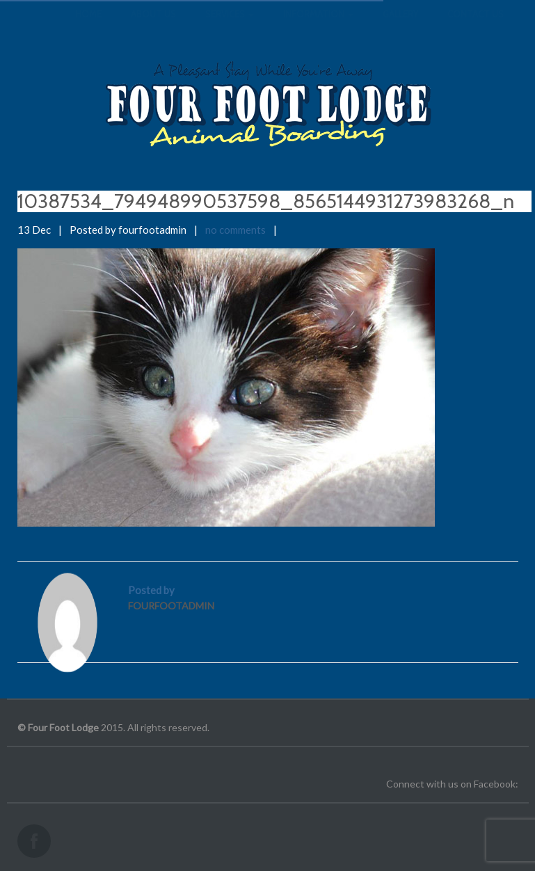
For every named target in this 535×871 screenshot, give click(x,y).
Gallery (400, 27)
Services (229, 27)
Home (88, 27)
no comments (235, 229)
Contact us (475, 27)
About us (153, 27)
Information (318, 27)
